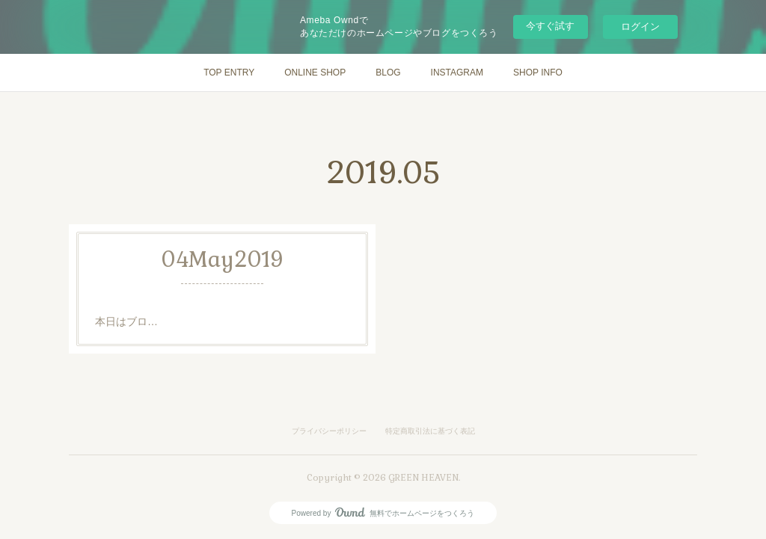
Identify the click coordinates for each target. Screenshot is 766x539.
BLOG (388, 72)
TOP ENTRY (228, 72)
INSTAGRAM (457, 72)
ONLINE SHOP (315, 72)
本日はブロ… (126, 321)
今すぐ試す (550, 25)
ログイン (640, 26)
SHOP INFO (538, 72)
